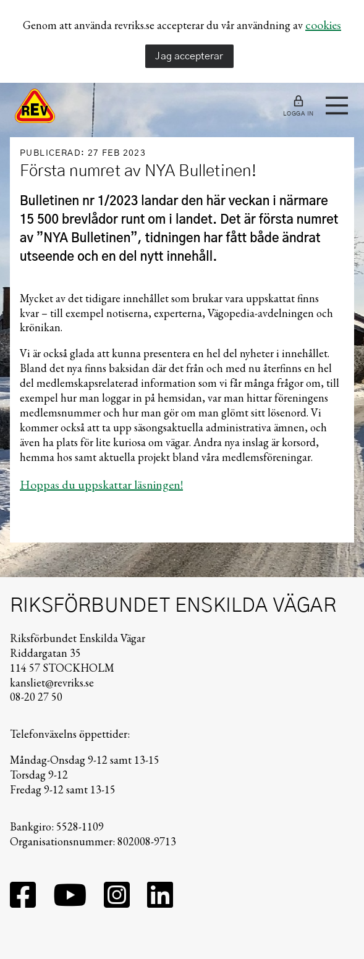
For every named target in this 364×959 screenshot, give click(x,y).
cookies (323, 25)
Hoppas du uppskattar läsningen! (101, 484)
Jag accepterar (189, 56)
